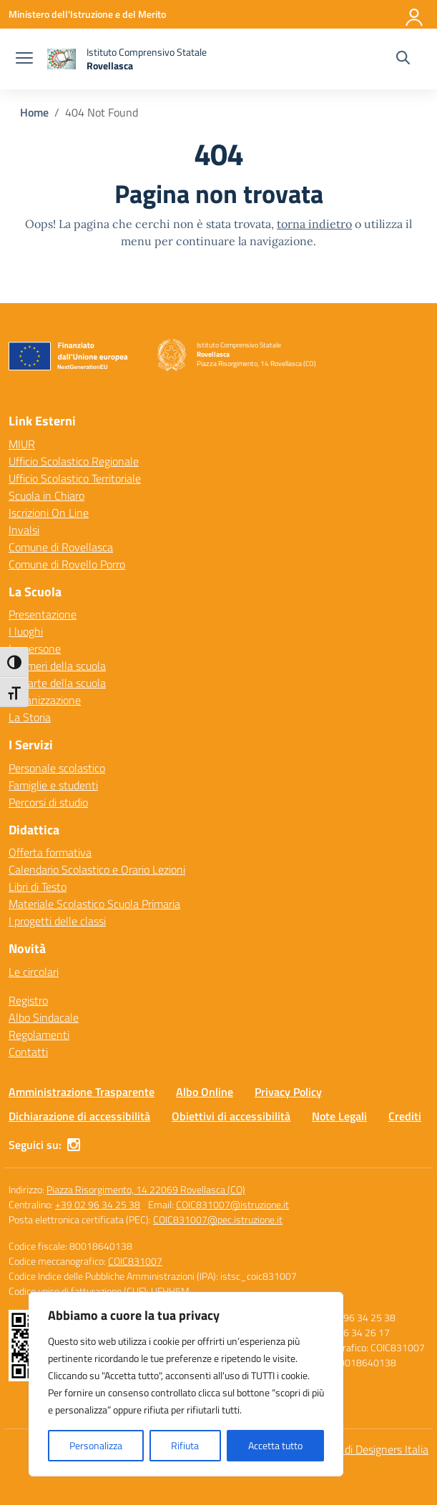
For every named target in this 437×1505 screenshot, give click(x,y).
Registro (28, 1000)
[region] (186, 1384)
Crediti (404, 1116)
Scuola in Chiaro (46, 495)
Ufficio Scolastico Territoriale (75, 478)
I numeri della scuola (57, 665)
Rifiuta (185, 1445)
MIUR (22, 444)
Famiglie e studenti (53, 785)
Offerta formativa (50, 852)
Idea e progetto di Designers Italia (349, 1449)
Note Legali (339, 1116)
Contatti (28, 1051)
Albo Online (204, 1091)
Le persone (35, 648)
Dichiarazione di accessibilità (79, 1116)
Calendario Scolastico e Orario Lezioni (97, 869)
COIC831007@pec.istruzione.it (218, 1219)
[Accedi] (414, 14)
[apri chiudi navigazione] (24, 59)
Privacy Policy (288, 1091)
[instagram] (73, 1144)
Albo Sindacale (44, 1017)
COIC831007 (135, 1260)
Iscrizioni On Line (49, 512)
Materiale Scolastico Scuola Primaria (94, 903)
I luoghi (26, 631)
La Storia (30, 717)
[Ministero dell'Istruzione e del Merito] (87, 13)
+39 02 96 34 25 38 (97, 1204)
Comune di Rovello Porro (67, 564)
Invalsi (24, 529)
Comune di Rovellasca (61, 547)
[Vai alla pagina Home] (34, 112)
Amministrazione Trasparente (81, 1091)
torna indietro (314, 224)
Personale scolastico (57, 767)
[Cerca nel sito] (403, 59)
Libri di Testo (38, 886)
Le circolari (34, 971)
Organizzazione (45, 700)
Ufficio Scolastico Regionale (74, 461)
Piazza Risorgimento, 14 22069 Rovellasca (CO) (145, 1189)
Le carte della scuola (57, 682)
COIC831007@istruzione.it (232, 1204)
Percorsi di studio (48, 802)
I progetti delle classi (57, 920)
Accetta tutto (275, 1445)
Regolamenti (39, 1034)
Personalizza (95, 1445)
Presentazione (43, 614)
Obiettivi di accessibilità (231, 1116)
